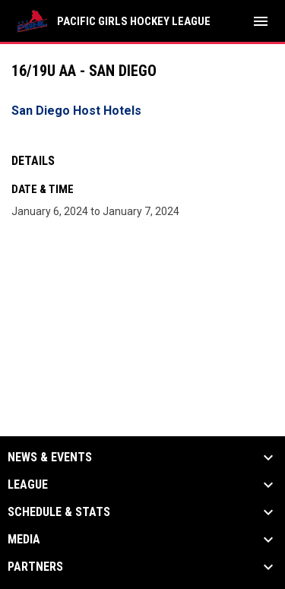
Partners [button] (35, 567)
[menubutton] (261, 21)
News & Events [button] (50, 457)
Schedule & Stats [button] (59, 512)
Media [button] (24, 540)
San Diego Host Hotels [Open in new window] (76, 110)
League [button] (28, 485)
